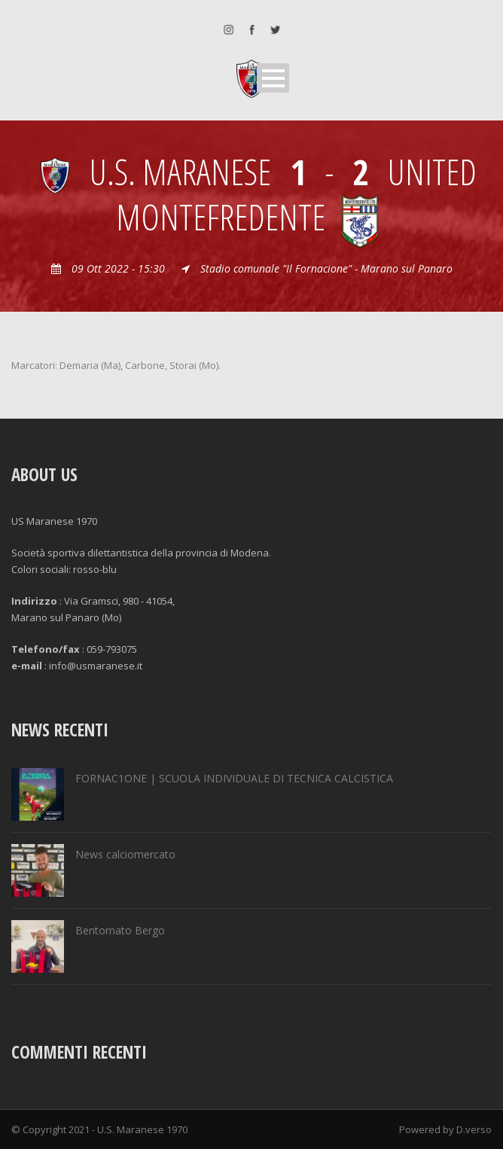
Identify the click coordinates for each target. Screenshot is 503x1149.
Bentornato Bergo (120, 930)
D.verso (474, 1129)
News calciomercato (125, 854)
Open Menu (273, 78)
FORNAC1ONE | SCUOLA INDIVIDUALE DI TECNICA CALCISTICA (234, 778)
